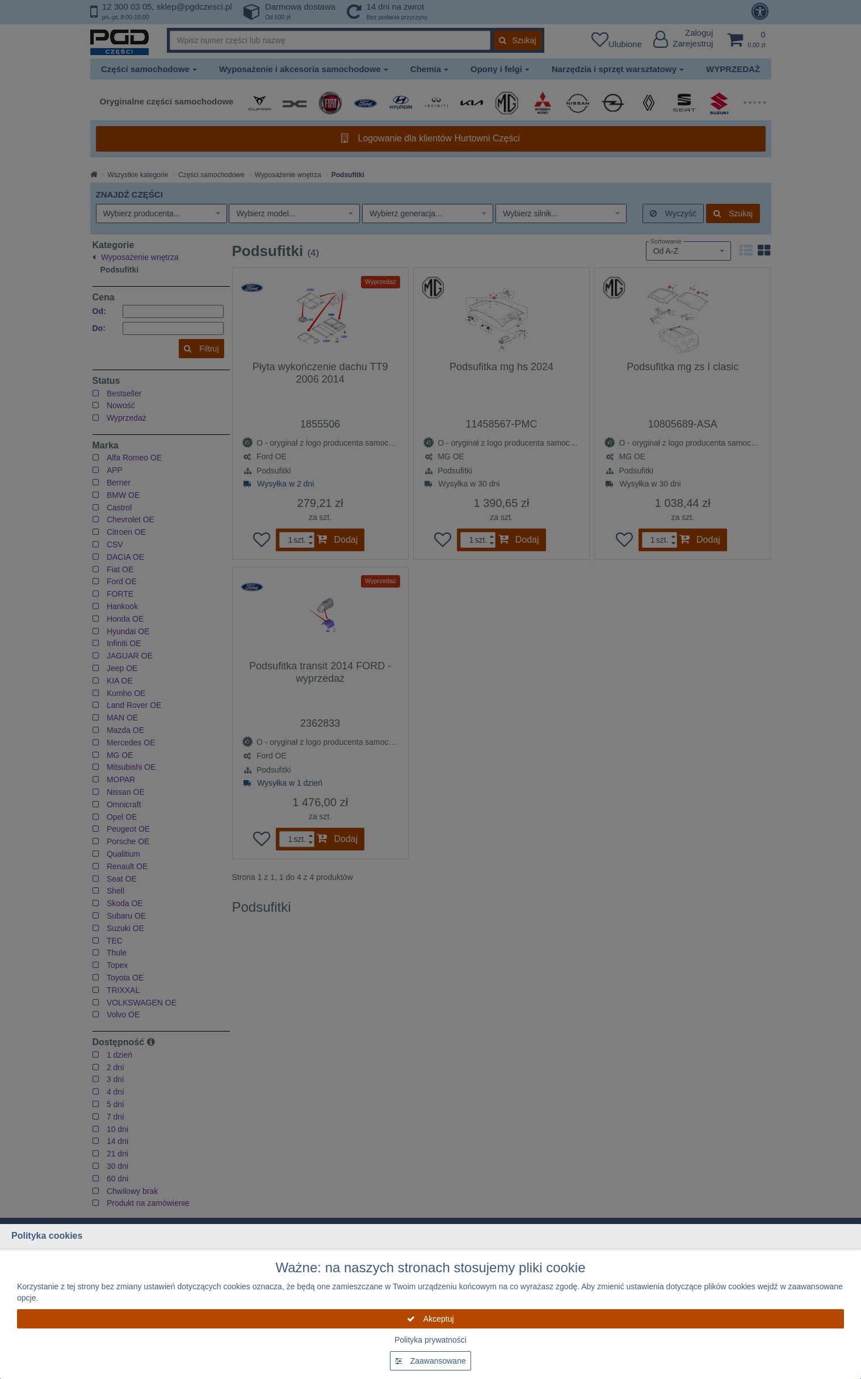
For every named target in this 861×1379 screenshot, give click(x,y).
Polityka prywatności (430, 1339)
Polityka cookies (46, 1235)
